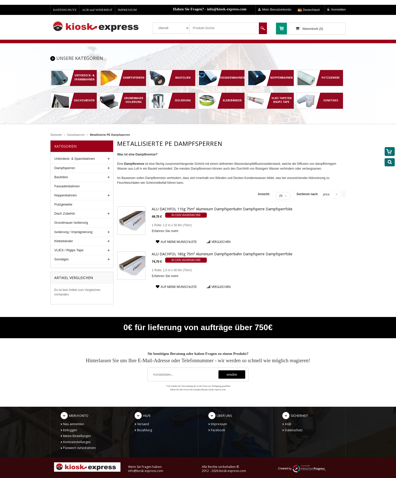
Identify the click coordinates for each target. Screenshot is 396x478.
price (326, 194)
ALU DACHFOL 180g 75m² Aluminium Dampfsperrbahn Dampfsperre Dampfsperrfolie (222, 254)
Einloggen (70, 430)
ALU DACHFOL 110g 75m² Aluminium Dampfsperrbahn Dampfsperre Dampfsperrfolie (222, 209)
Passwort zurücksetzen (79, 448)
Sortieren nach (307, 194)
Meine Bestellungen (77, 436)
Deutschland (308, 10)
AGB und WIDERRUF (97, 10)
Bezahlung (144, 430)
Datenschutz (294, 430)
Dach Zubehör (64, 213)
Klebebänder (63, 241)
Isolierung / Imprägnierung (73, 232)
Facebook (218, 430)
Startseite (56, 134)
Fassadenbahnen (67, 186)
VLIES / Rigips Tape (68, 250)
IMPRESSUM (127, 10)
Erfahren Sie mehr (165, 231)
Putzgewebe (63, 204)
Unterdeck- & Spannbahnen (74, 159)
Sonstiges (61, 259)
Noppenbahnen (65, 195)
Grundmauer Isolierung (71, 222)
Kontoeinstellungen (77, 442)
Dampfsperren (76, 134)
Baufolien (61, 177)
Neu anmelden (73, 424)
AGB (288, 424)
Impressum (219, 424)
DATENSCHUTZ (65, 10)
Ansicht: (264, 194)
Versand (143, 424)
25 (283, 196)
